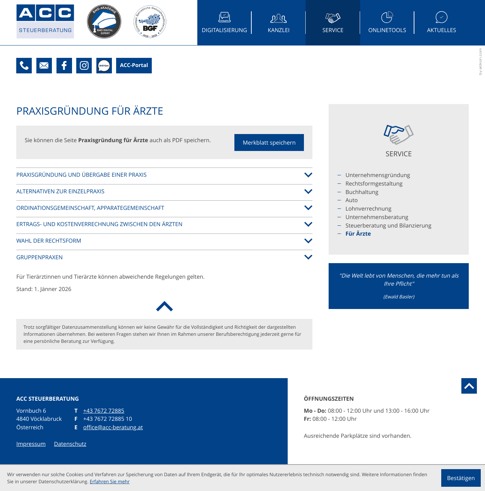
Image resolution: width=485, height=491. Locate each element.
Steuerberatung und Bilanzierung (388, 225)
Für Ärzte (358, 233)
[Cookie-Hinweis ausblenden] (461, 478)
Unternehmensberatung (377, 217)
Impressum (31, 444)
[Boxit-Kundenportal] (134, 65)
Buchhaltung (362, 192)
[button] (269, 142)
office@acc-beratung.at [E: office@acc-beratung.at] (113, 427)
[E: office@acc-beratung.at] (44, 65)
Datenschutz (70, 444)
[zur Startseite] (51, 22)
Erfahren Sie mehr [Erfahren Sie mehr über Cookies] (110, 481)
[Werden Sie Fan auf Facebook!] (64, 65)
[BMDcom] (104, 65)
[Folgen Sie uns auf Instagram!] (84, 65)
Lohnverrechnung (368, 208)
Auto (352, 200)
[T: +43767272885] (24, 65)
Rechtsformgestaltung (374, 183)
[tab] (164, 175)
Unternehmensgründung (378, 175)
